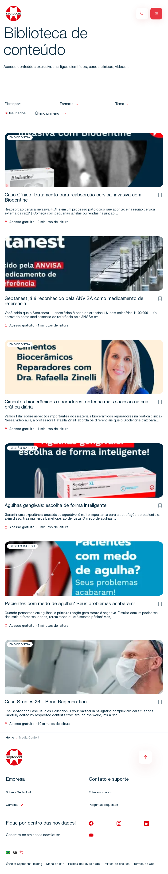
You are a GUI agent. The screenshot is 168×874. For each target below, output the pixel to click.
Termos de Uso (143, 864)
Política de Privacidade (84, 864)
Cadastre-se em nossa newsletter (33, 835)
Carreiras (12, 805)
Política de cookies (116, 864)
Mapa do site (55, 864)
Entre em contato (100, 792)
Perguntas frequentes (103, 805)
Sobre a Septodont (18, 792)
